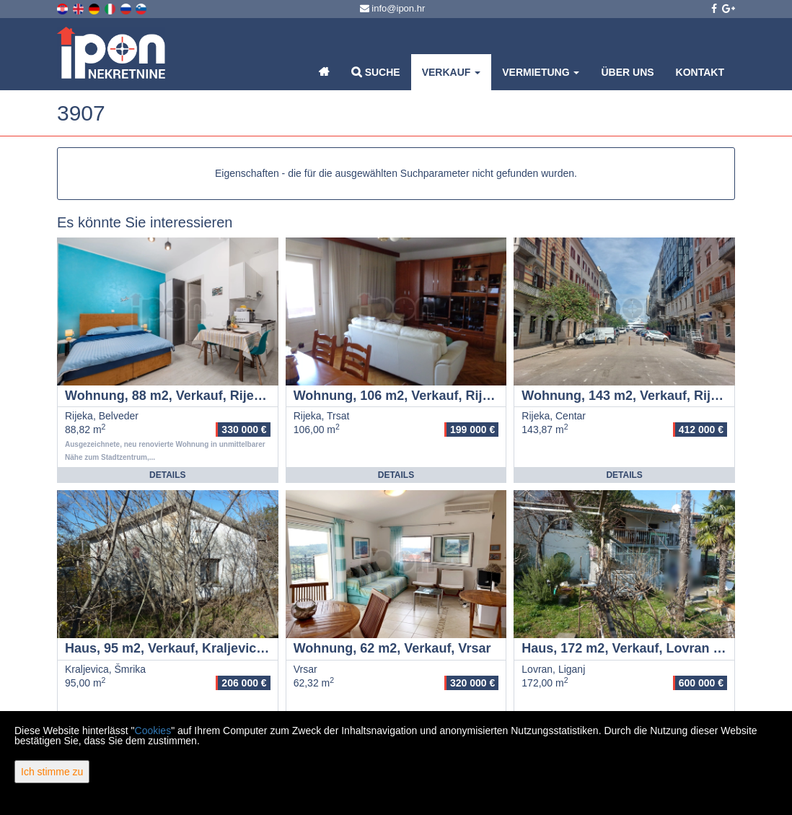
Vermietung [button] (540, 72)
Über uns (627, 72)
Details (167, 475)
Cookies (153, 730)
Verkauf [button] (451, 72)
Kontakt (700, 72)
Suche (375, 72)
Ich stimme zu (52, 771)
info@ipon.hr (393, 8)
